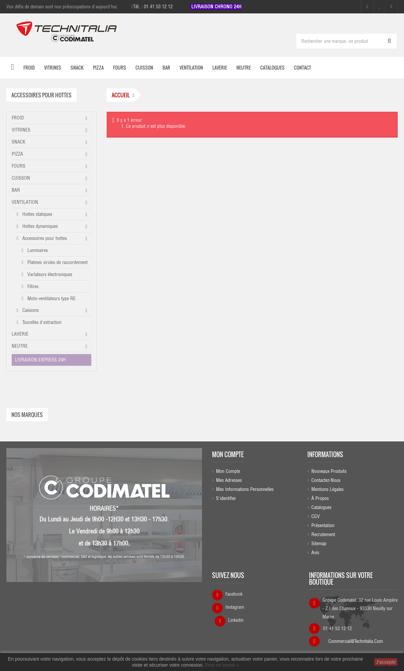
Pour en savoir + (222, 665)
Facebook (233, 594)
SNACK (18, 142)
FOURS (18, 166)
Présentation (322, 525)
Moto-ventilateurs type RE (51, 299)
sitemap (318, 543)
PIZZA (17, 154)
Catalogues (321, 507)
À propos (320, 498)
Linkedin (235, 620)
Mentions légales (327, 489)
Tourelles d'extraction (41, 322)
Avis (315, 553)
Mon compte (228, 454)
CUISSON (21, 178)
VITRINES (21, 130)
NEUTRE (20, 346)
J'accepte (386, 662)
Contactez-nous (325, 480)
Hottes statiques (36, 214)
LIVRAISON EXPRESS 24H (40, 360)
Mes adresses (229, 480)
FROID (18, 118)
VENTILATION (25, 202)
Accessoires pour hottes (44, 238)
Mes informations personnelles (245, 489)
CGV (315, 516)
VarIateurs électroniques (49, 274)
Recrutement (323, 534)
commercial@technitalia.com (355, 639)
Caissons (30, 310)
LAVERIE (20, 334)
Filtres (32, 286)
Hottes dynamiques (39, 226)
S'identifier (226, 498)
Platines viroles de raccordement (57, 262)
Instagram (234, 607)
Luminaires (37, 250)
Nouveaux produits (328, 471)
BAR (16, 190)
